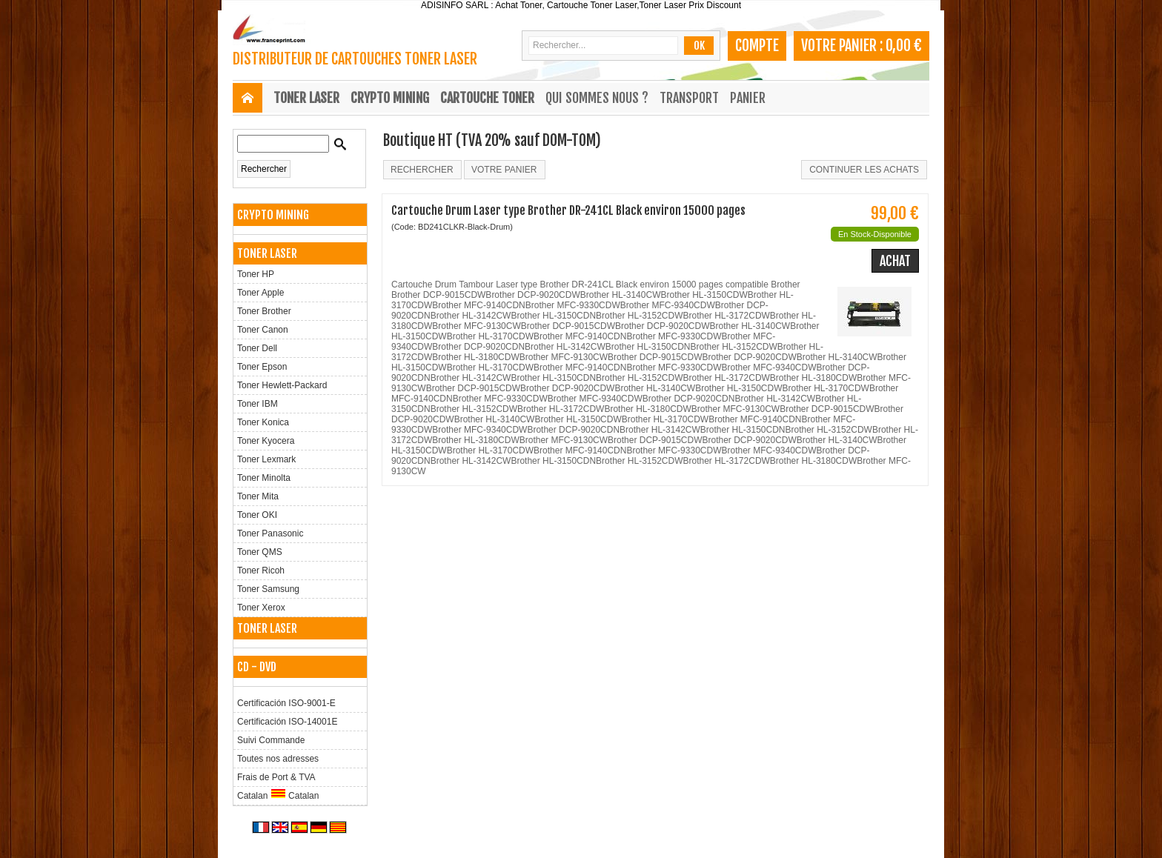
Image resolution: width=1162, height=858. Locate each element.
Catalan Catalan (278, 794)
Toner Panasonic (270, 533)
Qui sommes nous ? (596, 98)
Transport (689, 98)
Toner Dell (257, 348)
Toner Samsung (268, 589)
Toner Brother (264, 311)
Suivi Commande (271, 740)
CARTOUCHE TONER (487, 98)
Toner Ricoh (261, 570)
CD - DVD (256, 666)
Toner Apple (260, 292)
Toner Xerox (261, 607)
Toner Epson (262, 367)
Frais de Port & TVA (276, 777)
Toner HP (255, 274)
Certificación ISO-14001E (287, 721)
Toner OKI (257, 515)
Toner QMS (259, 552)
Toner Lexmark (266, 459)
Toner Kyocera (265, 441)
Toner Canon (262, 330)
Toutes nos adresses (278, 759)
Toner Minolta (263, 478)
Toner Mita (258, 496)
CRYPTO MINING (390, 98)
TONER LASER (306, 98)
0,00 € (904, 45)
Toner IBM (257, 404)
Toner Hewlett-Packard (282, 385)
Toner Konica (263, 422)
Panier (748, 98)
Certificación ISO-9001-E (286, 703)
